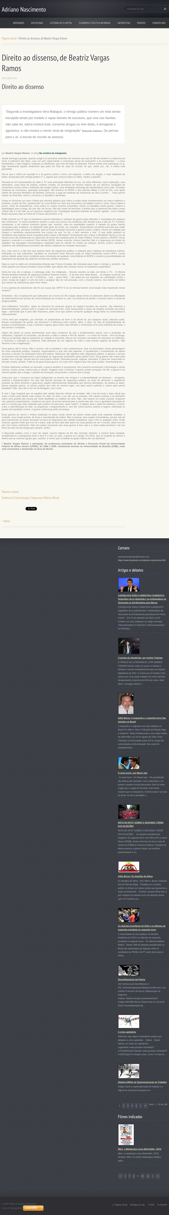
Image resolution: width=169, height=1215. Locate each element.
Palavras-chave (10, 492)
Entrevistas (124, 23)
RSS (152, 1205)
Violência (7, 498)
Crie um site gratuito (12, 1208)
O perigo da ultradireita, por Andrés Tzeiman (140, 658)
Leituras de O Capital (61, 23)
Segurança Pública (41, 498)
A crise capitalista (127, 1032)
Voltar (7, 521)
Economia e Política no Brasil (95, 23)
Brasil (56, 498)
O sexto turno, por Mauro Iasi (132, 773)
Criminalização (21, 498)
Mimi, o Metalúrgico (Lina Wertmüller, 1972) (139, 1149)
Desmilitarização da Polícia (131, 979)
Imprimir (163, 1205)
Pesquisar (164, 8)
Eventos (141, 23)
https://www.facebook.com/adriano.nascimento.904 (142, 560)
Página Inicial (121, 1205)
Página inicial (9, 38)
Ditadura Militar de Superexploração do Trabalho (142, 1082)
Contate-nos (158, 23)
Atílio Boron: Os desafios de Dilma (135, 876)
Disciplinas (37, 23)
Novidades (18, 23)
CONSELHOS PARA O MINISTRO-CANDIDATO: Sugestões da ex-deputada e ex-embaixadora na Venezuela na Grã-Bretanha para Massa (142, 599)
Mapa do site (139, 1205)
